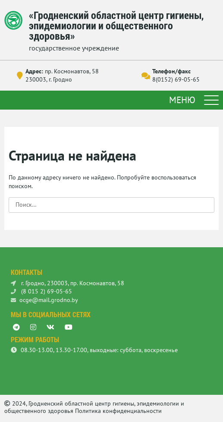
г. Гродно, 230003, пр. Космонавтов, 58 (67, 283)
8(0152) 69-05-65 (176, 79)
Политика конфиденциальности (118, 411)
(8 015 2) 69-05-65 (41, 291)
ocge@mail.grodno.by (44, 300)
